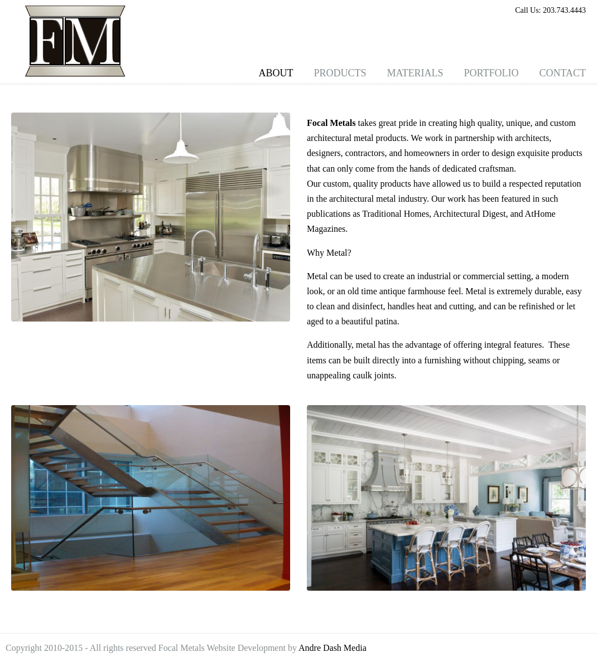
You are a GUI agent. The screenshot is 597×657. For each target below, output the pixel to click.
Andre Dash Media (332, 648)
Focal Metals (75, 41)
